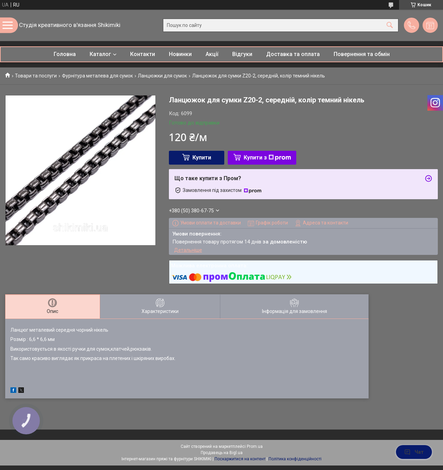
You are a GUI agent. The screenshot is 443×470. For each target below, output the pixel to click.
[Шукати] (389, 25)
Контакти (142, 54)
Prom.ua (255, 446)
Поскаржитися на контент (240, 459)
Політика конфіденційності (295, 459)
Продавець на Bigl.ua (222, 452)
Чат (414, 452)
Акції (212, 54)
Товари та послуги (36, 76)
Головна (65, 54)
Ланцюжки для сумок (162, 76)
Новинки (180, 54)
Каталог (100, 54)
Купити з (267, 157)
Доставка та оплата (293, 54)
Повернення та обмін (362, 54)
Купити (201, 157)
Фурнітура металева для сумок (97, 76)
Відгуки (242, 54)
